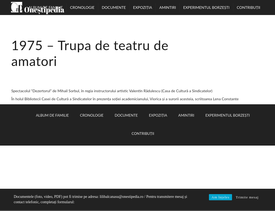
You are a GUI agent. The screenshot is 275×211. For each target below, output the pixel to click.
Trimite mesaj (247, 197)
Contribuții (248, 7)
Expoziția (142, 7)
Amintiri (167, 7)
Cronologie (82, 7)
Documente (114, 7)
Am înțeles (221, 197)
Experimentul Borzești (206, 7)
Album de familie (45, 7)
